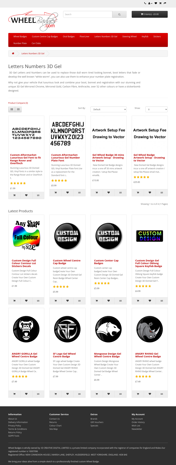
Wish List (136, 425)
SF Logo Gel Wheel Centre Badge (64, 355)
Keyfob (145, 36)
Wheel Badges (20, 36)
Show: (137, 108)
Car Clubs (36, 43)
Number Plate (20, 43)
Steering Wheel (129, 36)
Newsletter (137, 429)
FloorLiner (84, 36)
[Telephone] (145, 3)
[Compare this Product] (38, 195)
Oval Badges (69, 36)
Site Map (53, 429)
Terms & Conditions (17, 429)
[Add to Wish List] (26, 195)
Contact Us (54, 418)
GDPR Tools (13, 435)
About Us (12, 418)
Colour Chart (55, 425)
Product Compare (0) (18, 103)
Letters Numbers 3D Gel (106, 36)
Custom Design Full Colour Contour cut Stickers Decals (24, 263)
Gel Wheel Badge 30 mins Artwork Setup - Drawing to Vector (108, 157)
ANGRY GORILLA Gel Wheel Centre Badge (25, 355)
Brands (94, 418)
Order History (138, 422)
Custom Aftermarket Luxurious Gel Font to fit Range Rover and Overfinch (25, 159)
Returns (53, 422)
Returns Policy (15, 432)
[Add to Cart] (14, 195)
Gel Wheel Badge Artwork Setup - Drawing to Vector (149, 157)
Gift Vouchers (97, 422)
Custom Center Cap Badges (106, 262)
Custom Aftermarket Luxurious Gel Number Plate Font (65, 157)
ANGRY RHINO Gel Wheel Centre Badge (148, 355)
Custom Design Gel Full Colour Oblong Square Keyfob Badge (148, 263)
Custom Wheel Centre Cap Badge (66, 262)
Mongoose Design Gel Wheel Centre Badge (107, 355)
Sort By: (81, 108)
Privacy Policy (14, 425)
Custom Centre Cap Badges (45, 36)
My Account (137, 418)
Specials (94, 425)
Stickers (157, 36)
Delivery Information (18, 422)
